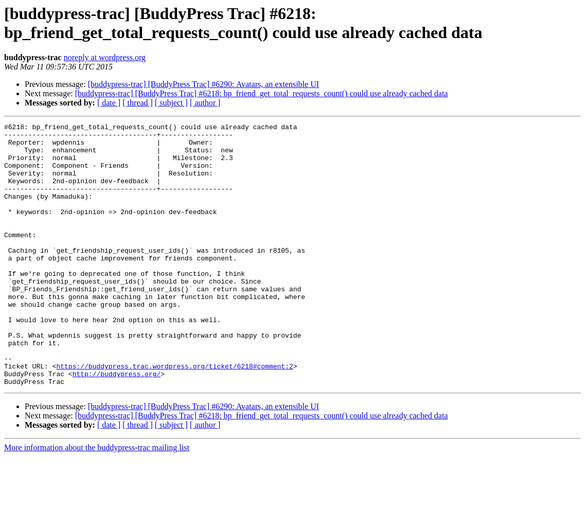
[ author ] (205, 102)
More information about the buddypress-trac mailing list (96, 500)
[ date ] (108, 102)
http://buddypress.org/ (117, 424)
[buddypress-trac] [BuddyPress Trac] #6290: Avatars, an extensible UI (203, 84)
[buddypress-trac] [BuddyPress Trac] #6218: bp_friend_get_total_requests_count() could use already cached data (261, 93)
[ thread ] (137, 102)
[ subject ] (171, 102)
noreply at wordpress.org (105, 57)
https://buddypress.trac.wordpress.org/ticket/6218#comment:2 (174, 415)
